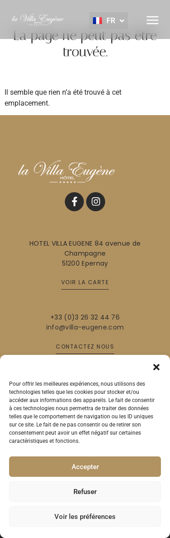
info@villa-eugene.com (85, 327)
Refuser (85, 492)
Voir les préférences (85, 517)
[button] (156, 366)
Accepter (85, 467)
